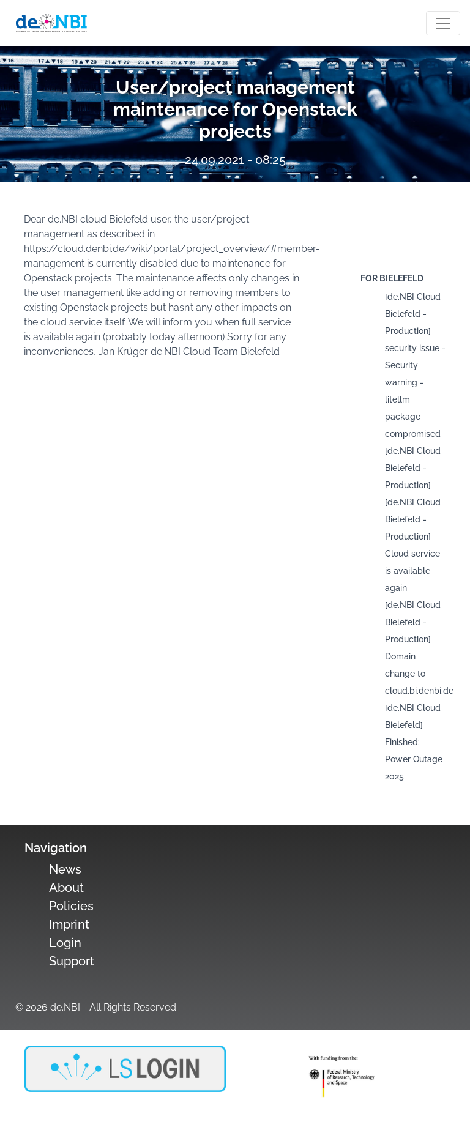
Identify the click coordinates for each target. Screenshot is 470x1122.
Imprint (69, 924)
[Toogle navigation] (443, 23)
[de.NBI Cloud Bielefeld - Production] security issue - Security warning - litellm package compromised (415, 365)
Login (65, 942)
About (66, 887)
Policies (71, 906)
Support (71, 961)
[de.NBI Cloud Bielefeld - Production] (413, 468)
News (65, 869)
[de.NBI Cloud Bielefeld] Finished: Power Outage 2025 (413, 742)
